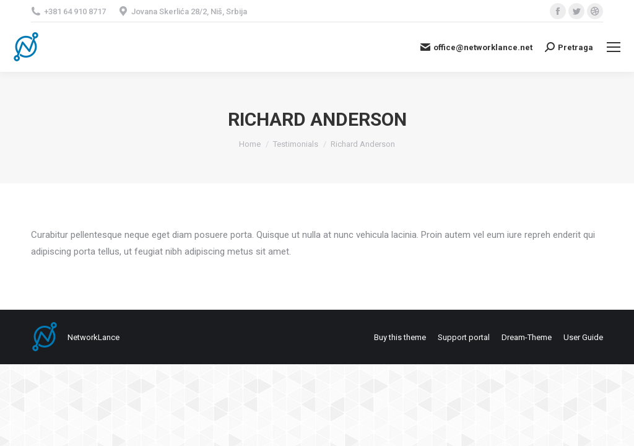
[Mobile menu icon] (614, 47)
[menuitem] (400, 337)
